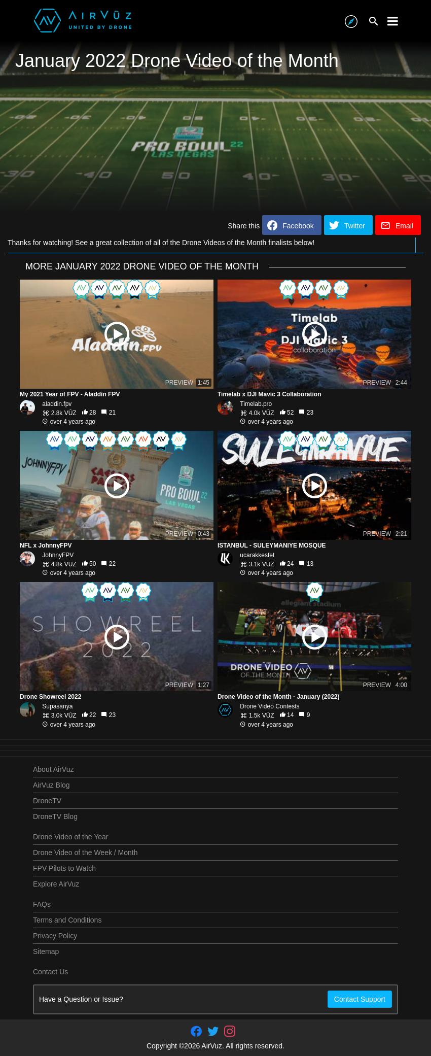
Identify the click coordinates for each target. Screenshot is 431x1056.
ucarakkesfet (257, 555)
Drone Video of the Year (70, 837)
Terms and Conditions (67, 920)
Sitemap (46, 951)
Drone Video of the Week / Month (85, 852)
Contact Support (359, 999)
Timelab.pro (256, 403)
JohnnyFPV (58, 555)
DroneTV (47, 801)
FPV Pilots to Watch (64, 868)
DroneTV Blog (55, 816)
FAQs (42, 904)
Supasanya (57, 706)
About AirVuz (53, 769)
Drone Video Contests (269, 706)
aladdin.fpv (56, 403)
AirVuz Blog (51, 785)
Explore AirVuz (56, 884)
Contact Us (50, 972)
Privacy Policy (55, 936)
